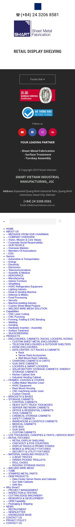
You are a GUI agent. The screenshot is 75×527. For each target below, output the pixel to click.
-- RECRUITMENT (16, 509)
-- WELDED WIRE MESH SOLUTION (26, 308)
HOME (10, 229)
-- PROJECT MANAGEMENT (22, 490)
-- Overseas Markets (17, 248)
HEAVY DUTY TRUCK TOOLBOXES (32, 405)
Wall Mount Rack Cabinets (32, 358)
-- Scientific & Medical (18, 273)
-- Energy (11, 262)
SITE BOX (18, 427)
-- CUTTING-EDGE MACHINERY (24, 495)
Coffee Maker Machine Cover (28, 383)
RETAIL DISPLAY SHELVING (28, 440)
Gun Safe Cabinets (22, 482)
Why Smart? (13, 487)
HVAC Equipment (21, 385)
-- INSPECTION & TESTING (21, 493)
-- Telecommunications (18, 270)
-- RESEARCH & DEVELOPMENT (25, 498)
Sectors (10, 256)
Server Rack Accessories (32, 355)
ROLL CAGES (20, 462)
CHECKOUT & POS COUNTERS (30, 443)
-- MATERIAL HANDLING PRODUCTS (27, 454)
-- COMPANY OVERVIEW (20, 237)
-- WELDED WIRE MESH (20, 468)
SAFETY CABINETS (23, 418)
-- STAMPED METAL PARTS (22, 473)
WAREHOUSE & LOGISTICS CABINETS (34, 421)
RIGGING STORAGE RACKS (28, 465)
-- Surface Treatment (17, 330)
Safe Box (17, 484)
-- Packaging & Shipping (19, 504)
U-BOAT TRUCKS (22, 457)
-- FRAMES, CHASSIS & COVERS (25, 380)
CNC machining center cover (28, 391)
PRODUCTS (13, 336)
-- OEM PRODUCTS (17, 476)
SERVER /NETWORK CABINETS (30, 407)
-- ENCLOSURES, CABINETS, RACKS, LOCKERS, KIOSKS (39, 339)
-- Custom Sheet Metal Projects (23, 306)
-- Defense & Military (17, 295)
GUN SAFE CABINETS (25, 363)
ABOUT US (12, 231)
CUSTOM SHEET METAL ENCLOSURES (35, 341)
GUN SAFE (18, 429)
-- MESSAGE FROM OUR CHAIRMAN (27, 234)
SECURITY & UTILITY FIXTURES (31, 451)
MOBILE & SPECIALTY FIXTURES (31, 449)
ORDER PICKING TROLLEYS (28, 460)
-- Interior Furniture (16, 281)
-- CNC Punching (15, 317)
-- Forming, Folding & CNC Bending (25, 319)
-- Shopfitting (13, 284)
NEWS (10, 506)
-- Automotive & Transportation (22, 259)
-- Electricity (12, 264)
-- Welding (11, 322)
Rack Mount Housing (23, 388)
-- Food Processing (16, 297)
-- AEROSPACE (15, 275)
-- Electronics (13, 267)
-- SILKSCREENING (17, 333)
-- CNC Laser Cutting (17, 314)
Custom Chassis (21, 394)
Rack (21, 352)
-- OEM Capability (16, 501)
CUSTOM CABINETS (24, 432)
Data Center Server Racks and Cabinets (34, 479)
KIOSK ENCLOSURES (25, 347)
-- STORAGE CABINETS (20, 399)
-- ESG (10, 253)
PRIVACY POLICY (16, 520)
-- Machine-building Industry (21, 303)
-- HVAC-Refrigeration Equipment (24, 286)
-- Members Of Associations (21, 251)
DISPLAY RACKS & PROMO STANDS (33, 446)
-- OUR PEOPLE (15, 245)
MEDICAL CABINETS (24, 424)
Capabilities (12, 311)
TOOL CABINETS (22, 413)
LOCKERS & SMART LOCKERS (30, 366)
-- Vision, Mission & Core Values (23, 240)
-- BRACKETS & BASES (19, 396)
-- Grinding (12, 325)
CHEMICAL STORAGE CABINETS (31, 416)
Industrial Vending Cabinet (26, 377)
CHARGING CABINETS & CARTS (31, 361)
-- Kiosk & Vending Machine (21, 292)
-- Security (11, 300)
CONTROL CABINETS (24, 402)
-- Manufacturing (15, 278)
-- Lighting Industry (16, 289)
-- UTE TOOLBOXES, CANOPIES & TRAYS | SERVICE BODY (40, 435)
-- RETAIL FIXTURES (18, 438)
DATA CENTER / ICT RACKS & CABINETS (36, 350)
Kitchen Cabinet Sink (23, 374)
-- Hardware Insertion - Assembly (24, 328)
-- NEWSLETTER (15, 512)
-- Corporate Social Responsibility (24, 242)
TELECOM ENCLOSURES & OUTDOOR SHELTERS (41, 344)
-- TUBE (10, 471)
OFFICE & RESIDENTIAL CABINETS (32, 410)
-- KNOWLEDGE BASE (19, 515)
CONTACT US (14, 517)
